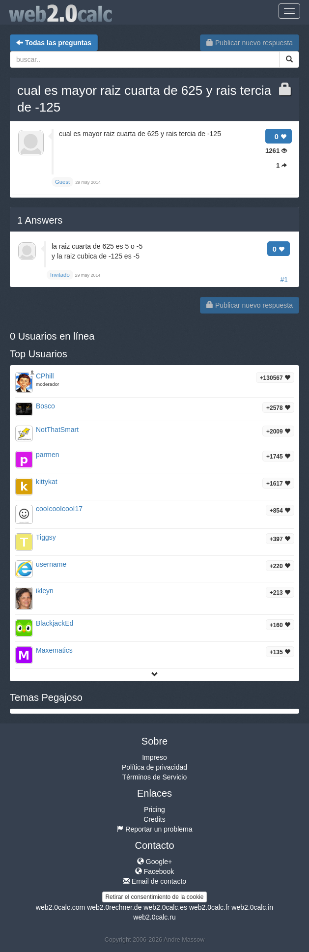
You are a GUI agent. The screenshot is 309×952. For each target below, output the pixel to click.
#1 (284, 280)
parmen (47, 455)
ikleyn (45, 591)
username (51, 564)
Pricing (154, 809)
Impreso (154, 757)
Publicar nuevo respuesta (249, 43)
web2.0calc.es (165, 907)
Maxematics (54, 650)
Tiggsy (46, 537)
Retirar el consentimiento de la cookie (154, 897)
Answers (39, 220)
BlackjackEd (54, 623)
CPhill (45, 376)
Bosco (45, 406)
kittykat (46, 482)
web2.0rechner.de (114, 907)
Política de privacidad (154, 767)
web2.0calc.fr (209, 907)
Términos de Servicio (154, 777)
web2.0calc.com (60, 907)
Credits (154, 819)
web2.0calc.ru (154, 917)
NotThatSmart (57, 429)
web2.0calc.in (252, 907)
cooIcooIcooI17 (59, 509)
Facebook (154, 871)
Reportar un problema (154, 829)
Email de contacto (154, 881)
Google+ (154, 861)
